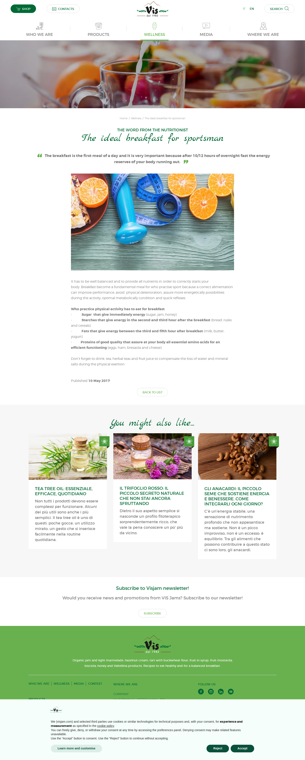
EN (252, 9)
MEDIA (79, 684)
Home (124, 118)
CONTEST (95, 684)
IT (244, 9)
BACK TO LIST (152, 392)
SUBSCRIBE (152, 613)
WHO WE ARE (39, 684)
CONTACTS (63, 9)
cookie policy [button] (105, 726)
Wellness (136, 118)
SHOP (23, 9)
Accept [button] (242, 748)
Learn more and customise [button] (76, 748)
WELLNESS (62, 684)
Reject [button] (217, 748)
